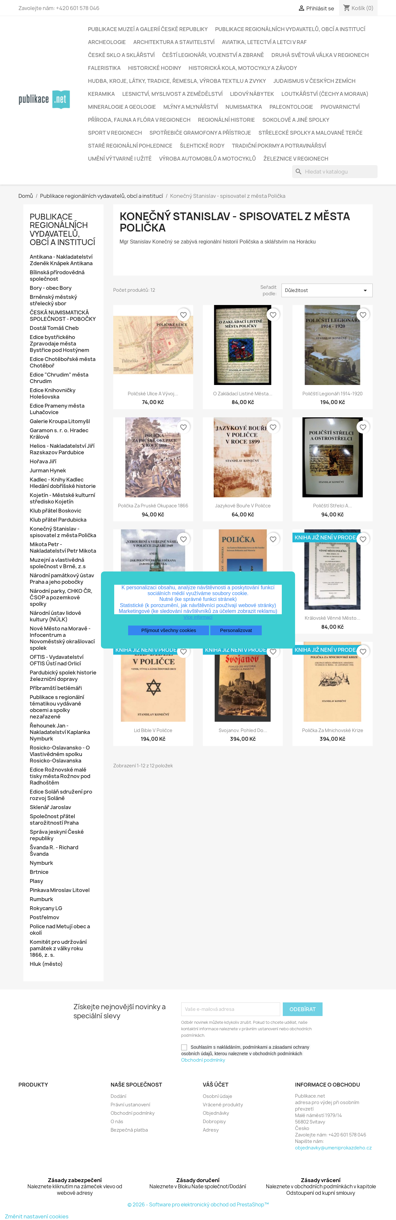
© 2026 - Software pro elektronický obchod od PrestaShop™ (198, 1204)
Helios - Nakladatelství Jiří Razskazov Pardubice (62, 449)
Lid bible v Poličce (153, 730)
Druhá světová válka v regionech (320, 55)
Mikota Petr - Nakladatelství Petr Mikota (63, 547)
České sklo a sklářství (121, 55)
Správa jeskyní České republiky (57, 835)
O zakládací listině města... (242, 393)
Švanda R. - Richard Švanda (54, 850)
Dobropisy (214, 1121)
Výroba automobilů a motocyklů (207, 158)
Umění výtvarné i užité (120, 158)
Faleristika (104, 68)
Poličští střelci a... (332, 506)
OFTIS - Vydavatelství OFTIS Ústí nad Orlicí (56, 660)
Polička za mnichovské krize (332, 730)
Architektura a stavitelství (173, 42)
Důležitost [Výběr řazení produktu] (327, 290)
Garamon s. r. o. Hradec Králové (59, 433)
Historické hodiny (154, 68)
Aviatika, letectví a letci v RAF (264, 42)
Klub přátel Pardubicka (58, 519)
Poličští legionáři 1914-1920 (332, 393)
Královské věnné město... (332, 618)
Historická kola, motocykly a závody (243, 68)
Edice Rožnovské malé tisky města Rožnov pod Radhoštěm (60, 776)
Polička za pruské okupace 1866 (153, 506)
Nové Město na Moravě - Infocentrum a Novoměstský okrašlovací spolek (62, 638)
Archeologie (107, 42)
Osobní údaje (217, 1096)
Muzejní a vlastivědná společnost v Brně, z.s (58, 563)
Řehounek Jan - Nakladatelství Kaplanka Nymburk (60, 732)
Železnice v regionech (295, 158)
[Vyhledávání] (335, 171)
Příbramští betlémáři (56, 688)
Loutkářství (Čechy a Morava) (324, 93)
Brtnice (39, 872)
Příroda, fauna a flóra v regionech (139, 119)
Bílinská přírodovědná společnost (57, 275)
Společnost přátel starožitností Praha (54, 819)
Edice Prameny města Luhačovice (57, 409)
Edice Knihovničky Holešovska (52, 393)
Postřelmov (44, 917)
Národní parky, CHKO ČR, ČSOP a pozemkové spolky (61, 597)
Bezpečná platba (129, 1130)
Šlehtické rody (202, 145)
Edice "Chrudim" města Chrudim (59, 378)
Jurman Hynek (48, 470)
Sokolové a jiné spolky (295, 119)
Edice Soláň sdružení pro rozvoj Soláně (61, 795)
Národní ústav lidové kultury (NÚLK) (55, 616)
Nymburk (41, 863)
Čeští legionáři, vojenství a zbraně (213, 55)
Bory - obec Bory (51, 288)
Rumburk (41, 899)
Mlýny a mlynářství (190, 106)
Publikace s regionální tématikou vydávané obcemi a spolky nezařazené (57, 707)
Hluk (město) (46, 964)
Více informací (197, 617)
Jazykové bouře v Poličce (243, 506)
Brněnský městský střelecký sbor (53, 300)
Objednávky (216, 1113)
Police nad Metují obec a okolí (60, 929)
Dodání (118, 1096)
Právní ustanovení (130, 1104)
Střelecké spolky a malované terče (310, 132)
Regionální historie (226, 119)
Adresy (211, 1130)
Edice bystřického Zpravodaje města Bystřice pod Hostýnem (59, 344)
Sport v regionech (115, 132)
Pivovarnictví (340, 106)
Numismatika (244, 106)
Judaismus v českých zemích (314, 81)
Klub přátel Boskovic (55, 510)
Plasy (36, 881)
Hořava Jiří (43, 461)
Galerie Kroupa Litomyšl (60, 421)
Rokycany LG (46, 908)
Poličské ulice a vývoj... (153, 393)
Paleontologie (291, 106)
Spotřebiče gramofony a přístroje (200, 132)
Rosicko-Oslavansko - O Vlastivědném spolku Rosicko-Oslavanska (60, 754)
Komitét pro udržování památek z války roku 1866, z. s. (58, 948)
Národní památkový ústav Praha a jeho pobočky (62, 578)
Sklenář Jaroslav (50, 807)
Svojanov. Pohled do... (243, 730)
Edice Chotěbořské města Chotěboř (62, 362)
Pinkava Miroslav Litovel (60, 890)
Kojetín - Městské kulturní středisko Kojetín (62, 498)
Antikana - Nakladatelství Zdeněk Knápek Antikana (62, 260)
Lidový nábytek (252, 93)
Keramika (101, 93)
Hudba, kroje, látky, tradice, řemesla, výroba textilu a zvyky (177, 81)
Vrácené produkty (223, 1104)
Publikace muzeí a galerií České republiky (148, 29)
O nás (117, 1121)
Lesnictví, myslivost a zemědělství (172, 93)
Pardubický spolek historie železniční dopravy (63, 676)
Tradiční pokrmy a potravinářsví (279, 145)
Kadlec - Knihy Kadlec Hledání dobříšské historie (63, 483)
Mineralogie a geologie (122, 106)
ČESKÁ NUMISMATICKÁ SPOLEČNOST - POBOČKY (63, 315)
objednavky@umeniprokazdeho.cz (333, 1148)
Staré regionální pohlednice (130, 145)
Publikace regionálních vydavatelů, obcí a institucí (290, 29)
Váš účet (215, 1084)
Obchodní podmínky (203, 1060)
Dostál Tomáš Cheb (54, 328)
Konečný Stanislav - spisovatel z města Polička (63, 532)
